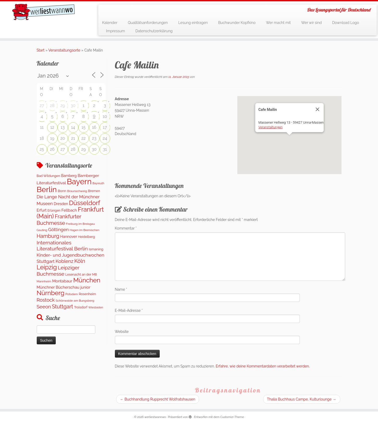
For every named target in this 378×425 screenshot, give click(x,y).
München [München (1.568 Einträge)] (86, 280)
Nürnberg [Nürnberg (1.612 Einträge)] (51, 293)
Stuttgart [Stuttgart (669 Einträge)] (62, 306)
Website (122, 331)
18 (42, 138)
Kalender (109, 23)
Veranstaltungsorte (64, 50)
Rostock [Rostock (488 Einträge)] (46, 300)
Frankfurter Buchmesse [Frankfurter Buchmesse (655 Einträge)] (59, 219)
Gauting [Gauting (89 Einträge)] (42, 230)
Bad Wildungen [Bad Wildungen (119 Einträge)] (48, 176)
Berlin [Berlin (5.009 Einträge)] (47, 189)
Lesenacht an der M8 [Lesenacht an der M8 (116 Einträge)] (81, 274)
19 (52, 138)
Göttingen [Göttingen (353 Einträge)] (58, 229)
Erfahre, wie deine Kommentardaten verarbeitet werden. (263, 366)
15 (84, 127)
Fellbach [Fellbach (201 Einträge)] (69, 210)
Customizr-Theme (232, 417)
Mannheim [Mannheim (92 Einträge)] (44, 281)
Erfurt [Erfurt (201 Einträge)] (42, 210)
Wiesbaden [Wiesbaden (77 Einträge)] (95, 307)
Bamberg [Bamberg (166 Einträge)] (69, 176)
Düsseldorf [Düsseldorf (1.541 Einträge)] (84, 203)
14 (73, 127)
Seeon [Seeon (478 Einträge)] (44, 306)
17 (105, 127)
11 (42, 127)
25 (42, 149)
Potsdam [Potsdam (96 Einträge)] (71, 294)
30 (73, 105)
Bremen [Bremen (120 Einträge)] (94, 191)
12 (52, 127)
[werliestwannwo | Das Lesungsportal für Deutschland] (43, 12)
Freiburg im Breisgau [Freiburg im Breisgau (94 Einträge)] (80, 224)
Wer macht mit (278, 23)
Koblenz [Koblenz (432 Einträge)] (64, 261)
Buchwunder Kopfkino (237, 23)
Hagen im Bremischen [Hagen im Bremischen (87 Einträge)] (84, 230)
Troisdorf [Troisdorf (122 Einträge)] (80, 307)
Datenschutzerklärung (154, 31)
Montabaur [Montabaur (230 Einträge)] (62, 281)
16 (94, 127)
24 (105, 138)
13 (63, 127)
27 (42, 105)
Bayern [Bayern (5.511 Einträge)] (79, 181)
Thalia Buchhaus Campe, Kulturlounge (301, 399)
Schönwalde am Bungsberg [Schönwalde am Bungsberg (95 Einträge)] (75, 300)
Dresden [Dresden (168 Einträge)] (61, 204)
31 (105, 149)
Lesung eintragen (193, 23)
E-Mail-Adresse (129, 310)
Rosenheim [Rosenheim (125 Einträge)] (87, 294)
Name (121, 289)
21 (73, 138)
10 (105, 116)
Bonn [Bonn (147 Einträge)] (62, 191)
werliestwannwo (155, 417)
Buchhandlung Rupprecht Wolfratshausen (157, 399)
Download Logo (345, 23)
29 (62, 105)
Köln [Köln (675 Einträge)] (79, 261)
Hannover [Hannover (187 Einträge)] (68, 236)
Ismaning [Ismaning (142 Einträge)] (96, 249)
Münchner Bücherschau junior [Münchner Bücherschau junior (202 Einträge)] (63, 287)
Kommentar (126, 228)
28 (52, 105)
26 (52, 149)
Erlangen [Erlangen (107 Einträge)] (53, 210)
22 (83, 138)
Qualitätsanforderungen (148, 23)
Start (41, 50)
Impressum (115, 31)
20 (62, 138)
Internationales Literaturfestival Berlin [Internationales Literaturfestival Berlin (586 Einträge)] (62, 246)
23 (94, 138)
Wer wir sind (311, 23)
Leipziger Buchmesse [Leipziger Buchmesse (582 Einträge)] (58, 271)
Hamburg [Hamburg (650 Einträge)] (48, 236)
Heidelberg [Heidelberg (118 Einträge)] (86, 237)
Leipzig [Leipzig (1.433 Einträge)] (47, 267)
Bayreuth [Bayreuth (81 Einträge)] (98, 183)
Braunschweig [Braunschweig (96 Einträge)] (77, 191)
